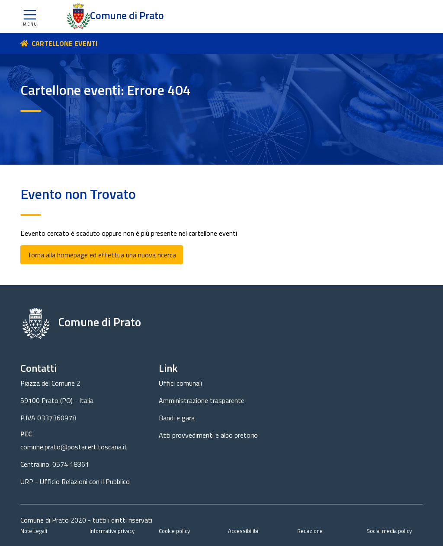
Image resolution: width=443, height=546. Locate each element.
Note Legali (33, 530)
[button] (29, 16)
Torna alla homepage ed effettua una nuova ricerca (101, 255)
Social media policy (389, 530)
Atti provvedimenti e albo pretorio (208, 435)
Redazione (310, 530)
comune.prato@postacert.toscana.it (73, 447)
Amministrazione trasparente (201, 400)
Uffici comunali (180, 383)
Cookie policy (174, 530)
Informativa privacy (112, 530)
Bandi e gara (177, 418)
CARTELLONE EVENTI (64, 43)
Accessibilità (243, 530)
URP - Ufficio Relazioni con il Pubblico (75, 481)
